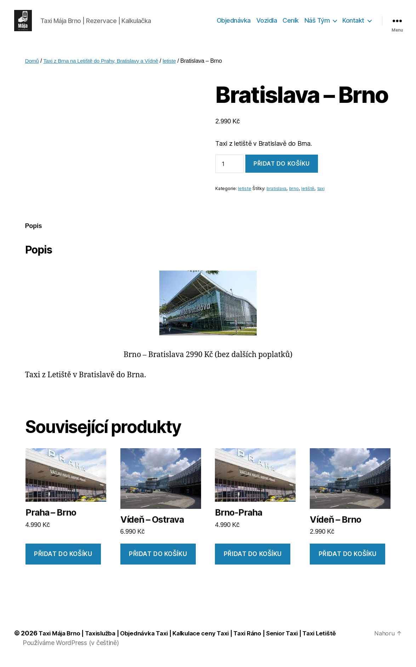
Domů (32, 65)
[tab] (33, 230)
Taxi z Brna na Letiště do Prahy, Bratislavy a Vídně (105, 65)
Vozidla (266, 22)
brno (294, 192)
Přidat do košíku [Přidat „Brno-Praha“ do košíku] (253, 558)
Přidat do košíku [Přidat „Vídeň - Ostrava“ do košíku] (158, 558)
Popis (33, 230)
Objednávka (234, 22)
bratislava (276, 192)
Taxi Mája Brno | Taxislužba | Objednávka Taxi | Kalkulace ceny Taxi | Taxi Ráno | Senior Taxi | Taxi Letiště (199, 637)
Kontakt (353, 22)
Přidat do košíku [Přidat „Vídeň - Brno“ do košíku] (348, 558)
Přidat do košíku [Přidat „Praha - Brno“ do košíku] (63, 558)
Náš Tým (317, 22)
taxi (321, 192)
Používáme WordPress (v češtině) (71, 647)
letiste (177, 65)
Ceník (291, 22)
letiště (307, 192)
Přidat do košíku (281, 167)
